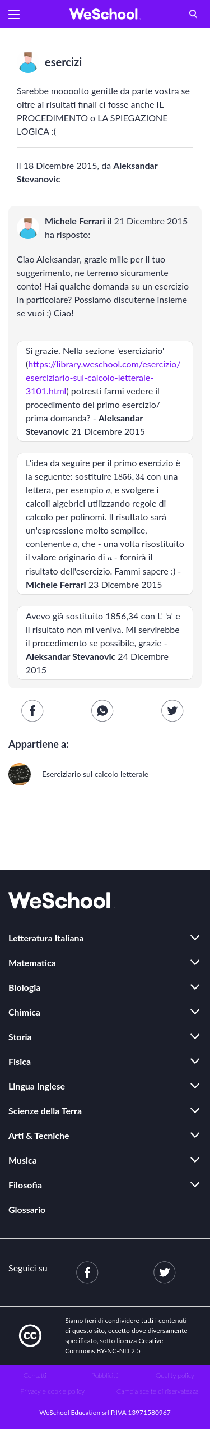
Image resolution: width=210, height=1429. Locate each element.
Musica (22, 1160)
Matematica (32, 962)
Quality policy (175, 1375)
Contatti (35, 1375)
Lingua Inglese (36, 1086)
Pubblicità (105, 1375)
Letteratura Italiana (46, 937)
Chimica (24, 1012)
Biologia (24, 987)
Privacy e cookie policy (52, 1391)
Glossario (26, 1209)
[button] (14, 14)
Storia (20, 1036)
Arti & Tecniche (38, 1135)
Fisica (19, 1061)
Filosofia (25, 1184)
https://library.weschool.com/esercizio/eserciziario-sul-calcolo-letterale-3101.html (103, 377)
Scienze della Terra (45, 1110)
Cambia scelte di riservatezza (157, 1391)
